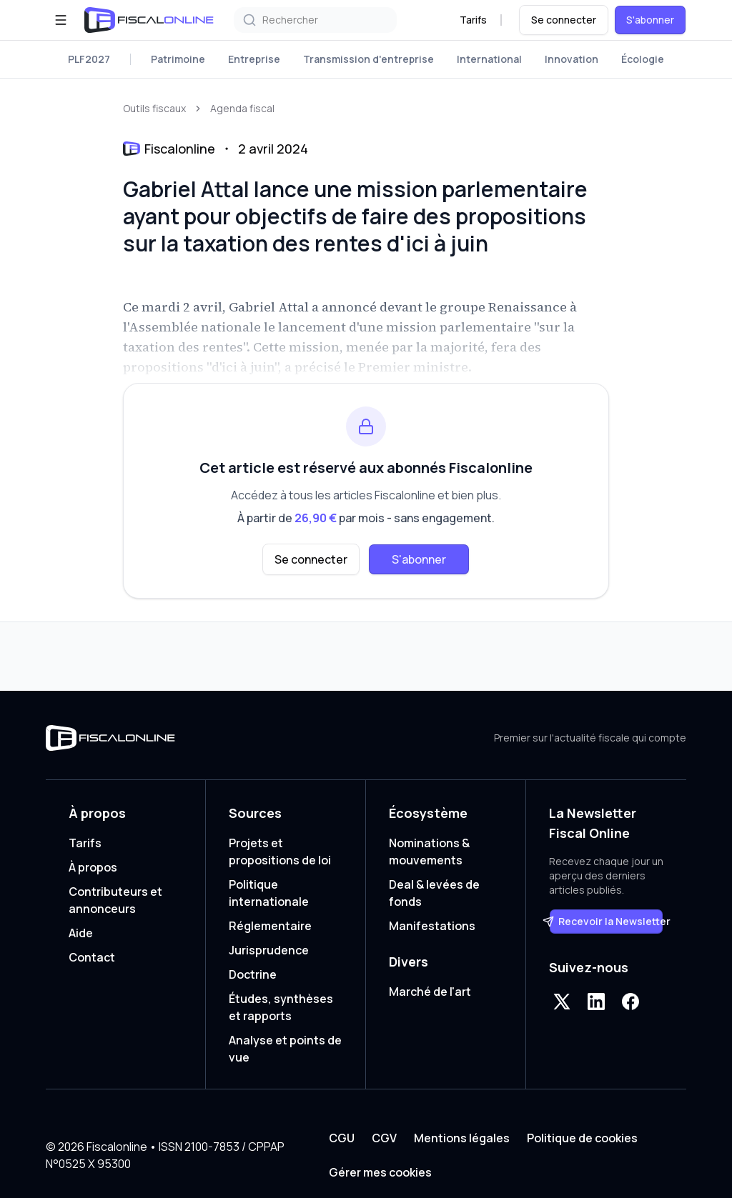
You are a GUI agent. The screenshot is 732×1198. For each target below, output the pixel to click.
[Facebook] (630, 1001)
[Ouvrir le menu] (61, 20)
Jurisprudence (269, 950)
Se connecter (563, 19)
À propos (93, 867)
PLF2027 (89, 59)
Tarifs (473, 19)
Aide (81, 933)
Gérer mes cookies (380, 1172)
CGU (342, 1138)
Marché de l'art (430, 991)
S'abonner (650, 19)
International (489, 59)
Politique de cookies (582, 1138)
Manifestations (432, 926)
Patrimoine (178, 59)
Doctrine (253, 974)
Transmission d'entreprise (368, 59)
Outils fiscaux (154, 108)
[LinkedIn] (596, 1001)
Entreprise (254, 59)
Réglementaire (270, 926)
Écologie (642, 59)
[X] (562, 1001)
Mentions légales (462, 1138)
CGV (384, 1138)
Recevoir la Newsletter (606, 921)
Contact (92, 957)
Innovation (571, 59)
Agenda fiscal (242, 108)
